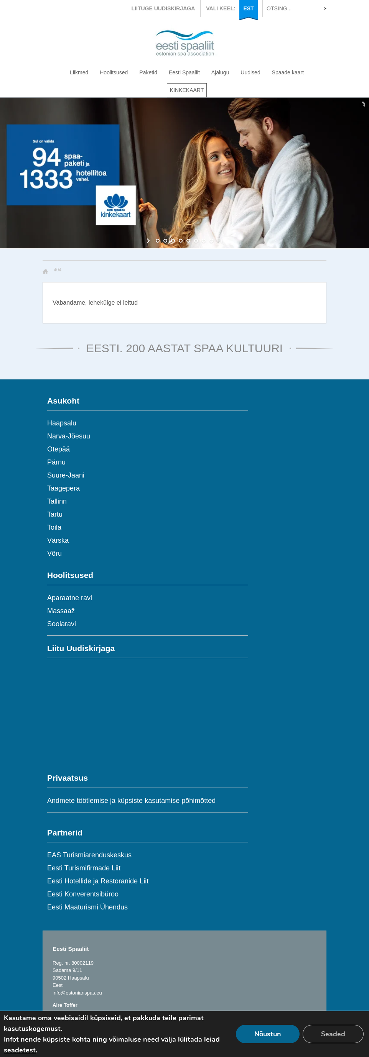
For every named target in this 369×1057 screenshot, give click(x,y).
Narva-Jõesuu (68, 436)
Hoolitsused (114, 72)
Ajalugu (220, 72)
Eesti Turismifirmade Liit (83, 868)
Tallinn (57, 501)
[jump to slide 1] (157, 241)
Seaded (333, 1034)
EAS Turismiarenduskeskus (89, 855)
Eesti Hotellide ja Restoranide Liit (97, 881)
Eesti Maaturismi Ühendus (87, 907)
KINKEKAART (187, 90)
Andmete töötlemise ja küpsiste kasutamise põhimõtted (131, 800)
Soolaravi (61, 624)
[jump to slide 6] (196, 241)
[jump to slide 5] (188, 241)
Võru (54, 553)
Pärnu (56, 462)
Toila (54, 527)
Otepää (58, 449)
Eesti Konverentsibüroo (83, 894)
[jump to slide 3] (173, 241)
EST (248, 8)
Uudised (250, 72)
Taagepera (63, 488)
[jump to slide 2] (165, 241)
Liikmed (79, 72)
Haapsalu (61, 423)
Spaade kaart (288, 72)
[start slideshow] (149, 241)
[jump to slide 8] (211, 241)
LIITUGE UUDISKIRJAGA (163, 8)
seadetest (20, 1050)
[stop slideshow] (220, 241)
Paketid (148, 72)
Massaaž (61, 611)
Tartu (55, 514)
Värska (58, 540)
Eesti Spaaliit (184, 72)
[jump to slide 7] (204, 241)
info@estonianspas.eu (77, 993)
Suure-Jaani (65, 475)
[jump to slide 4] (180, 241)
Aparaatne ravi (69, 598)
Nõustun (267, 1034)
